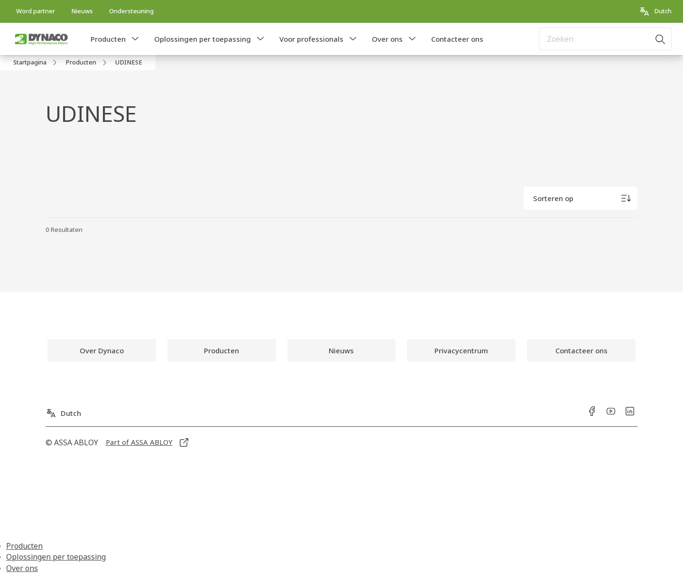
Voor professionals (311, 39)
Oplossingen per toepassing (202, 39)
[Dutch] (655, 11)
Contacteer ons (457, 39)
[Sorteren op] (580, 198)
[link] (35, 11)
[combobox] (605, 39)
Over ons (387, 39)
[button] (135, 39)
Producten (108, 39)
